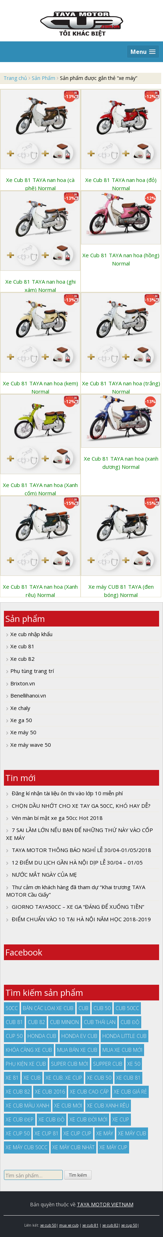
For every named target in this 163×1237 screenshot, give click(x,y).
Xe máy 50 (23, 732)
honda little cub (124, 1036)
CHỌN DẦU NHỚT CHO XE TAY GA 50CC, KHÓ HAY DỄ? (81, 805)
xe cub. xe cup (64, 1077)
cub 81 (14, 1022)
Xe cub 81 (22, 646)
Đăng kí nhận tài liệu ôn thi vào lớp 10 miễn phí (67, 793)
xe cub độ (52, 1119)
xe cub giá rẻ (130, 1091)
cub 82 (36, 1022)
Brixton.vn (22, 683)
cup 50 (14, 1036)
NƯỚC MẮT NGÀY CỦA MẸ (44, 874)
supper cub (107, 1063)
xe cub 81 (128, 1077)
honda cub (41, 1036)
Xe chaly (20, 707)
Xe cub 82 (22, 658)
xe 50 (133, 1063)
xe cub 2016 (50, 1091)
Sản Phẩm (43, 78)
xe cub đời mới (88, 1119)
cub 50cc (127, 1008)
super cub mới (69, 1063)
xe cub (32, 1077)
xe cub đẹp (20, 1119)
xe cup (120, 1119)
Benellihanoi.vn (28, 695)
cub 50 (102, 1008)
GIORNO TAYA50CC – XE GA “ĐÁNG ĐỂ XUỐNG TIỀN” (78, 906)
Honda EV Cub (79, 1036)
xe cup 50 (18, 1133)
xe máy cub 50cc (26, 1147)
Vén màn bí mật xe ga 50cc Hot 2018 (57, 817)
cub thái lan (100, 1022)
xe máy (104, 1133)
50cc (12, 1008)
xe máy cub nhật (73, 1147)
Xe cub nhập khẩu (31, 634)
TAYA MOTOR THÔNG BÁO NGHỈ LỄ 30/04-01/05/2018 (81, 849)
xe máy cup (113, 1147)
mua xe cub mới (122, 1049)
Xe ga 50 (21, 720)
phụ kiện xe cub (26, 1063)
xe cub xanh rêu (108, 1105)
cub (83, 1008)
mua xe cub (68, 1225)
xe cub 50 (99, 1077)
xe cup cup (77, 1133)
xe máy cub (132, 1133)
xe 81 (12, 1077)
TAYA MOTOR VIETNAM (105, 1204)
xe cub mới (68, 1105)
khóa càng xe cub (29, 1049)
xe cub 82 (18, 1091)
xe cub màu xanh (27, 1105)
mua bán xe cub (77, 1049)
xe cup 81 (46, 1133)
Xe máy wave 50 (30, 744)
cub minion (64, 1022)
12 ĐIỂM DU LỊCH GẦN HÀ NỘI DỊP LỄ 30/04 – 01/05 (77, 862)
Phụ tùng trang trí (32, 670)
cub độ (130, 1022)
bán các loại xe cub (48, 1008)
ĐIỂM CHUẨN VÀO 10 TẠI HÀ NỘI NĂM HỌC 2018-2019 (81, 919)
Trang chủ (15, 78)
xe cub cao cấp (89, 1091)
